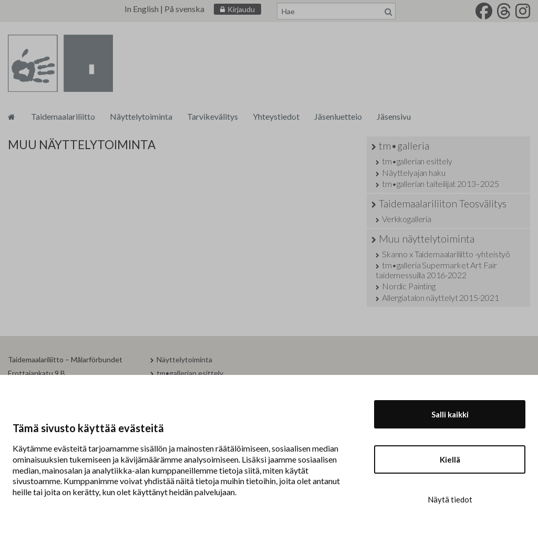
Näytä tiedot (450, 499)
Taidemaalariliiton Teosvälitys (442, 203)
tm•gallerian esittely (417, 161)
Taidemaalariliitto (63, 116)
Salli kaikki (450, 414)
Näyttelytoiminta (141, 116)
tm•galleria (404, 146)
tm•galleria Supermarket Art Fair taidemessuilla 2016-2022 (436, 270)
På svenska (184, 9)
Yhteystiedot (276, 116)
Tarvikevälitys (212, 116)
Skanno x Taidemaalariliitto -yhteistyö (446, 254)
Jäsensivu (394, 116)
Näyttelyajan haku (413, 172)
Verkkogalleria (406, 219)
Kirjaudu (241, 9)
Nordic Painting (409, 286)
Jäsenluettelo (338, 116)
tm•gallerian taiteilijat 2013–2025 (440, 184)
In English (142, 9)
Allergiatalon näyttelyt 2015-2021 (440, 297)
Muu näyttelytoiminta (426, 239)
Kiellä (450, 459)
